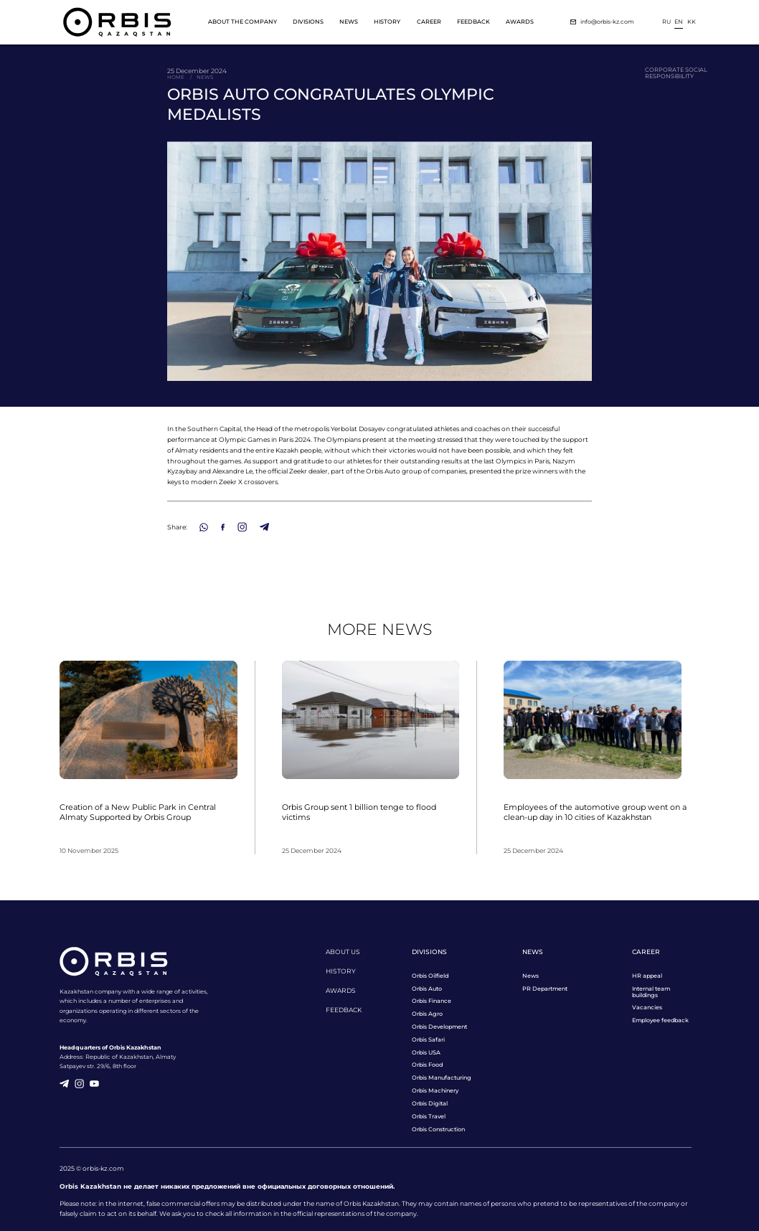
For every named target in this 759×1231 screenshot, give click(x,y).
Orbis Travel (429, 1116)
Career (429, 22)
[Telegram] (264, 527)
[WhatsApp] (203, 527)
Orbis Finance (431, 1001)
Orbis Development (439, 1027)
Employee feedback (660, 1020)
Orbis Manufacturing (441, 1078)
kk (691, 22)
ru (666, 22)
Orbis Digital (430, 1103)
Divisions (308, 22)
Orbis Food (427, 1065)
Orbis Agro (427, 1014)
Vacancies (647, 1007)
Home (175, 77)
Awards (520, 22)
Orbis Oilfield (430, 976)
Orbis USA (426, 1053)
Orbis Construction (438, 1129)
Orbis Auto (427, 989)
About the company (242, 22)
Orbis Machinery (435, 1091)
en (678, 22)
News (348, 22)
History (387, 22)
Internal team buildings (651, 992)
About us (343, 952)
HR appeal (647, 976)
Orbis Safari (428, 1040)
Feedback (473, 22)
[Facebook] (223, 527)
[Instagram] (242, 527)
